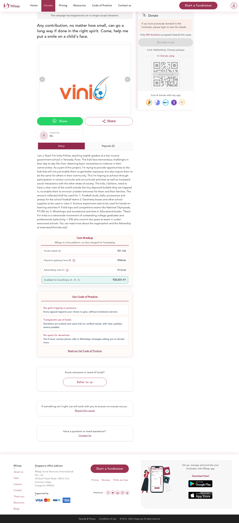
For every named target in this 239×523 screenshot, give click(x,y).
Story (61, 146)
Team (16, 477)
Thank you (19, 496)
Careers (18, 484)
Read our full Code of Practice (85, 350)
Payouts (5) (108, 146)
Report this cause (85, 410)
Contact (18, 490)
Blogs (16, 508)
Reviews (106, 479)
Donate (48, 5)
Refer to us (85, 382)
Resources (79, 5)
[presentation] (42, 79)
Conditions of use (108, 518)
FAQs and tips (120, 479)
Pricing (63, 5)
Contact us (124, 5)
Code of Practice (102, 5)
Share (60, 121)
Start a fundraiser (109, 469)
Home (34, 5)
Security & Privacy (87, 518)
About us (18, 471)
